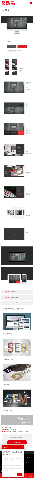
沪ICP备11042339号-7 (25, 471)
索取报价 (17, 442)
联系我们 (29, 457)
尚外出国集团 (14, 297)
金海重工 (13, 292)
